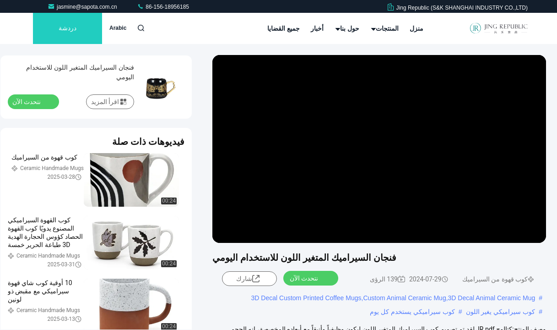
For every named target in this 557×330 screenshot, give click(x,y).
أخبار (317, 28)
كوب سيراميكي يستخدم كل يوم (412, 311)
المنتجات (385, 28)
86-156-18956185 (163, 7)
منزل (416, 28)
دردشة (67, 28)
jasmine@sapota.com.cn (83, 7)
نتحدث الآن (309, 277)
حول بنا (347, 28)
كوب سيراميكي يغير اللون (500, 311)
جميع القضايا (283, 28)
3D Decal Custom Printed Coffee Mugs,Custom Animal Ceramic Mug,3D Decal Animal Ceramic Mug (393, 298)
